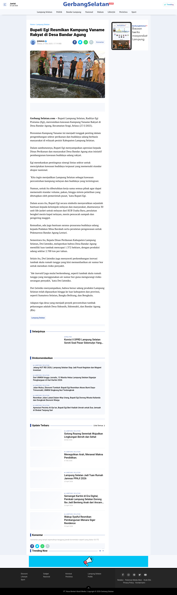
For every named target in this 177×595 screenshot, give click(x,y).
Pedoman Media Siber (133, 580)
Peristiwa (123, 12)
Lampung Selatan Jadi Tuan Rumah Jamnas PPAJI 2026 (83, 477)
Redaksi (120, 580)
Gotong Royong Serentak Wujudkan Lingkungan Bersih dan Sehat (83, 435)
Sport (134, 12)
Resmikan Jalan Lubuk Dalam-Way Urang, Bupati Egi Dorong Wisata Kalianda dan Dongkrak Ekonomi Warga (66, 399)
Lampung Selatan (44, 12)
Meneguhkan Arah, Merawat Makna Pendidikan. (83, 456)
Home (32, 24)
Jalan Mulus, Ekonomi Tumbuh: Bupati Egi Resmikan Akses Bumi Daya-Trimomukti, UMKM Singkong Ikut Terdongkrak (64, 388)
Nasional (89, 12)
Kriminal (69, 574)
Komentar (100, 42)
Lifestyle (111, 12)
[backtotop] (88, 588)
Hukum (100, 12)
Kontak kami (140, 583)
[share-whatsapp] (86, 42)
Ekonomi (24, 574)
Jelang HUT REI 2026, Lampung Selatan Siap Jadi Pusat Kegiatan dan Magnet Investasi (67, 368)
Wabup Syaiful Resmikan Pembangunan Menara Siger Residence (79, 520)
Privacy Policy (128, 583)
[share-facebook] (75, 42)
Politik (59, 12)
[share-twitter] (80, 42)
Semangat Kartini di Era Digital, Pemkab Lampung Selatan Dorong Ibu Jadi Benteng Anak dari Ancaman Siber (84, 499)
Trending (170, 5)
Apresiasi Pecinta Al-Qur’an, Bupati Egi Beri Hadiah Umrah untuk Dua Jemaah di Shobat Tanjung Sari (67, 408)
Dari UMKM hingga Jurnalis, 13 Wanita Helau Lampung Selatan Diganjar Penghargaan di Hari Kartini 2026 (64, 378)
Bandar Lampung (73, 12)
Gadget (46, 574)
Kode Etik (147, 580)
